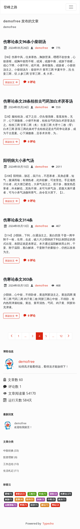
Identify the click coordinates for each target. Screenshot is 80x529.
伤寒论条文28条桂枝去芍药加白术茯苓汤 (38, 101)
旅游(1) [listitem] (8, 499)
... (25, 336)
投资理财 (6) (10, 457)
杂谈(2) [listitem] (40, 499)
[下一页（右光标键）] (68, 336)
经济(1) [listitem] (34, 505)
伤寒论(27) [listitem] (65, 494)
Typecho (48, 523)
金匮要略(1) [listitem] (10, 505)
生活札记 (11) (11, 470)
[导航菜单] (71, 7)
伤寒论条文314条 (18, 219)
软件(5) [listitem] (29, 499)
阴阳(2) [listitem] (53, 494)
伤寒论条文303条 (18, 279)
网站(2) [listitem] (55, 505)
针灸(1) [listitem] (42, 494)
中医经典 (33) (11, 450)
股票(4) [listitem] (19, 499)
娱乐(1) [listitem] (61, 499)
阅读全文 (11, 82)
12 (61, 336)
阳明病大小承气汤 (18, 160)
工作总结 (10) (11, 464)
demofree (41, 48)
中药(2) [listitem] (51, 499)
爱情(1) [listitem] (8, 494)
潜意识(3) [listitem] (20, 494)
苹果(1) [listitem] (23, 505)
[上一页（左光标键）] (11, 336)
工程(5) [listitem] (32, 494)
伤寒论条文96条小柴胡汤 (24, 41)
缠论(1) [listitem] (44, 505)
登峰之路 (10, 7)
